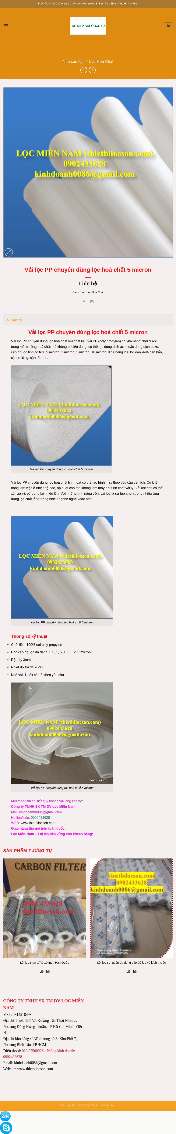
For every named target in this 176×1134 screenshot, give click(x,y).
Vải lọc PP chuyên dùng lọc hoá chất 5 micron (62, 788)
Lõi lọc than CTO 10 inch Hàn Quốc (44, 962)
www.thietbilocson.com (38, 823)
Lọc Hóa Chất (101, 61)
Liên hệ (88, 283)
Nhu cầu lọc (73, 61)
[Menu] (5, 25)
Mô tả (12, 319)
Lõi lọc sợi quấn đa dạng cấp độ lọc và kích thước (131, 962)
